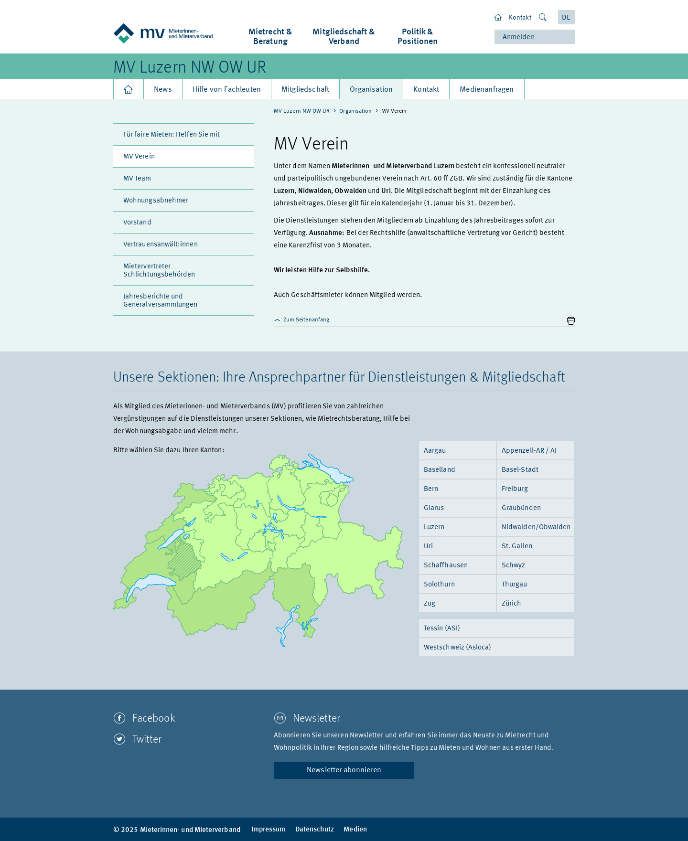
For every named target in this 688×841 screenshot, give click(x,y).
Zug (429, 603)
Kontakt (520, 17)
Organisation (355, 111)
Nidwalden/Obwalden (536, 527)
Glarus (434, 508)
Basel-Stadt (520, 470)
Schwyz (513, 565)
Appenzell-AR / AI (529, 451)
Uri (428, 546)
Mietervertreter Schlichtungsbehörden (159, 270)
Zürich (511, 603)
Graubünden (521, 508)
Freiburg (515, 489)
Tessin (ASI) (442, 628)
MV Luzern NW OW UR (189, 68)
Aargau (435, 451)
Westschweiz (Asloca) (458, 647)
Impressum (268, 829)
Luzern (434, 527)
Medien (355, 829)
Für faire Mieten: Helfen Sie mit (171, 134)
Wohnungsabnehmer (155, 200)
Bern (431, 489)
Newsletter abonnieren (344, 770)
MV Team (137, 178)
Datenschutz (314, 829)
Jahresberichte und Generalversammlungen (160, 301)
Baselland (439, 470)
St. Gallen (517, 546)
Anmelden (519, 37)
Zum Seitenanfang (301, 320)
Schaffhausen (446, 565)
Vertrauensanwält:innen (160, 244)
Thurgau (514, 584)
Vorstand (137, 222)
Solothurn (439, 584)
